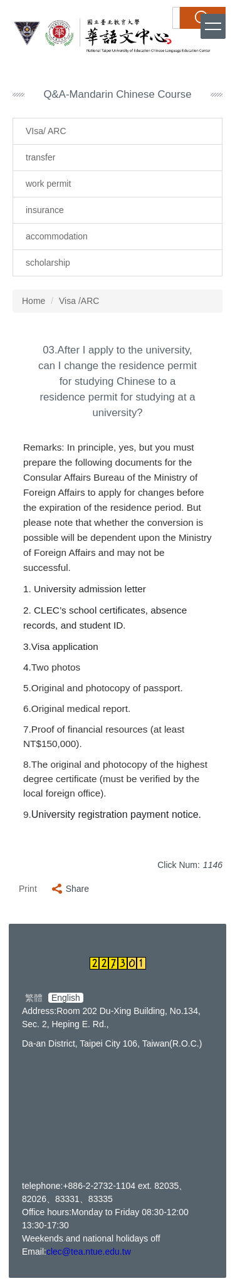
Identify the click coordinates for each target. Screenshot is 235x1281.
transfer (40, 157)
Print (28, 889)
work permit (48, 184)
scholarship (48, 263)
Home (33, 301)
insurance (45, 210)
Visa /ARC (79, 301)
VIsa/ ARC (46, 131)
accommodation (57, 236)
